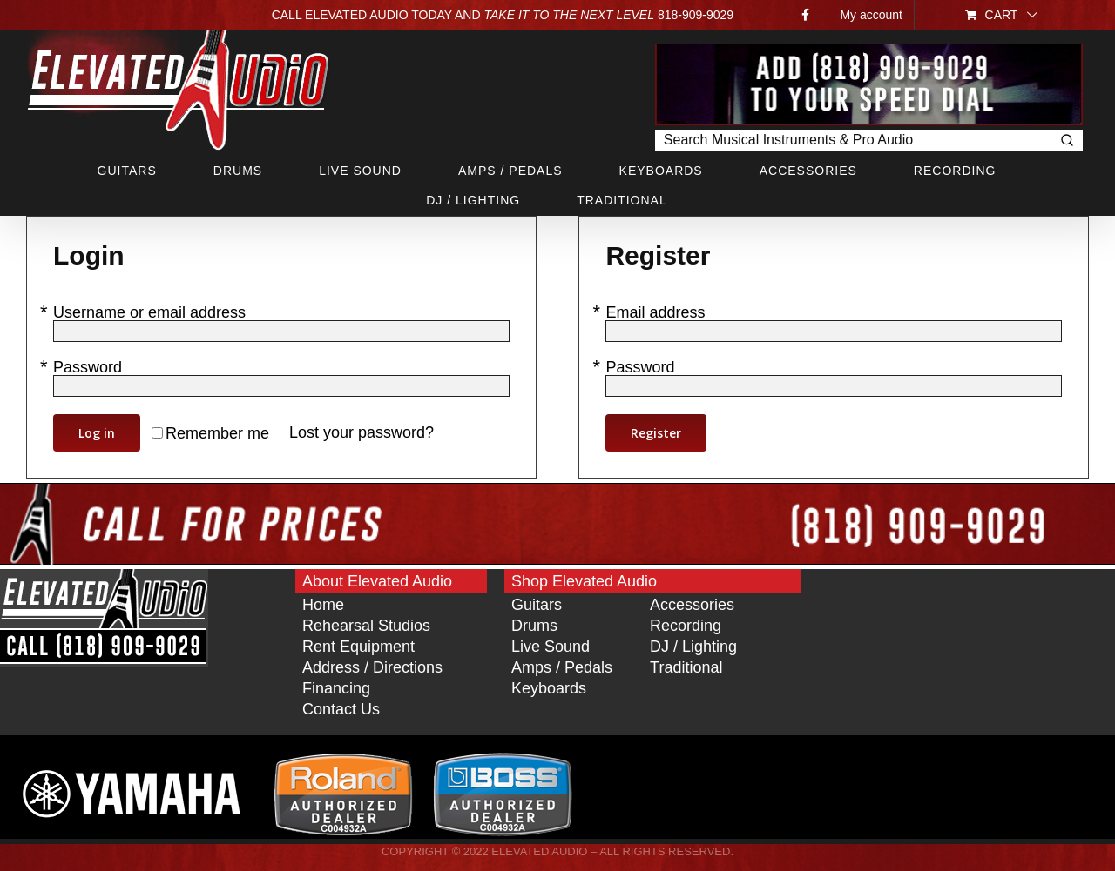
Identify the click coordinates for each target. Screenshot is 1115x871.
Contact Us (341, 709)
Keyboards (548, 688)
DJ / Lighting (693, 646)
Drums (534, 625)
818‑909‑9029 (695, 15)
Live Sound (550, 646)
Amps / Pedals (561, 667)
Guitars (536, 604)
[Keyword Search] (853, 140)
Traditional (686, 667)
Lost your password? (361, 432)
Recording (685, 625)
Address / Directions (372, 667)
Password (89, 367)
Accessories (692, 604)
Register (656, 433)
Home (323, 604)
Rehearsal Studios (366, 625)
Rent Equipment (358, 646)
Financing (336, 688)
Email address (657, 312)
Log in (96, 433)
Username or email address (151, 312)
